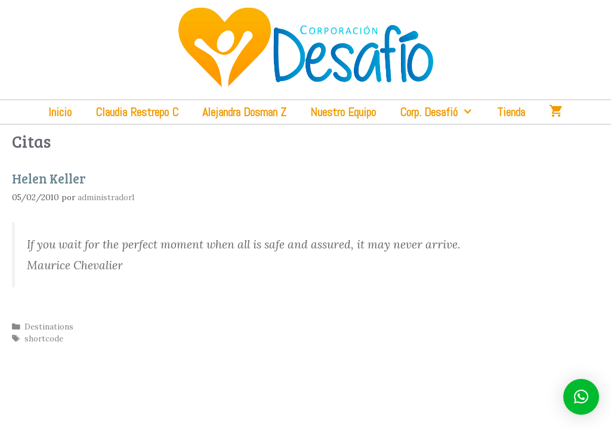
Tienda (511, 112)
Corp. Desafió (442, 112)
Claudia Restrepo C (136, 112)
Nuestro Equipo (343, 112)
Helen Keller (49, 178)
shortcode (43, 338)
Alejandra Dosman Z (244, 112)
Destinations (48, 326)
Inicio (60, 112)
